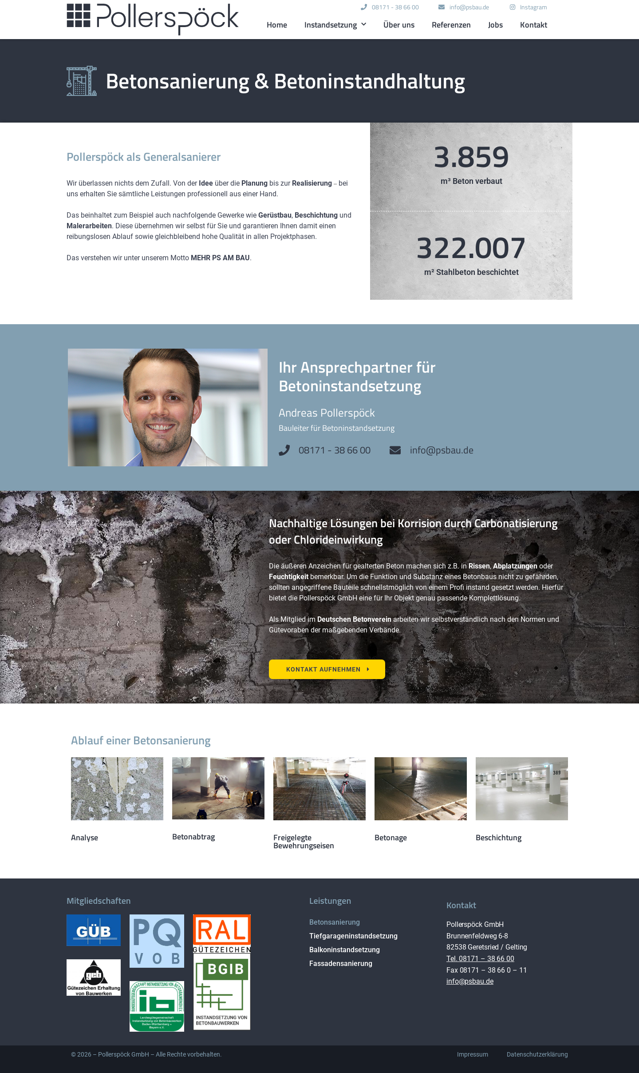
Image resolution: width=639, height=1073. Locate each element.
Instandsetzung (335, 24)
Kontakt (533, 24)
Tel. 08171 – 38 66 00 (480, 958)
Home (277, 24)
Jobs (495, 24)
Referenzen (451, 24)
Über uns (398, 24)
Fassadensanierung (340, 963)
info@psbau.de (469, 981)
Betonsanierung (334, 922)
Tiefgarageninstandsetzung (353, 936)
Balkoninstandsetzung (344, 950)
